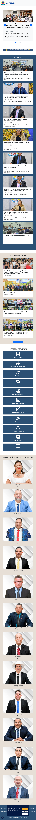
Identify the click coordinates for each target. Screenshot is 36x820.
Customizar (25, 809)
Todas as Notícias (18, 248)
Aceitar (25, 813)
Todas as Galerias (18, 342)
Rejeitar (25, 811)
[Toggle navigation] (33, 3)
